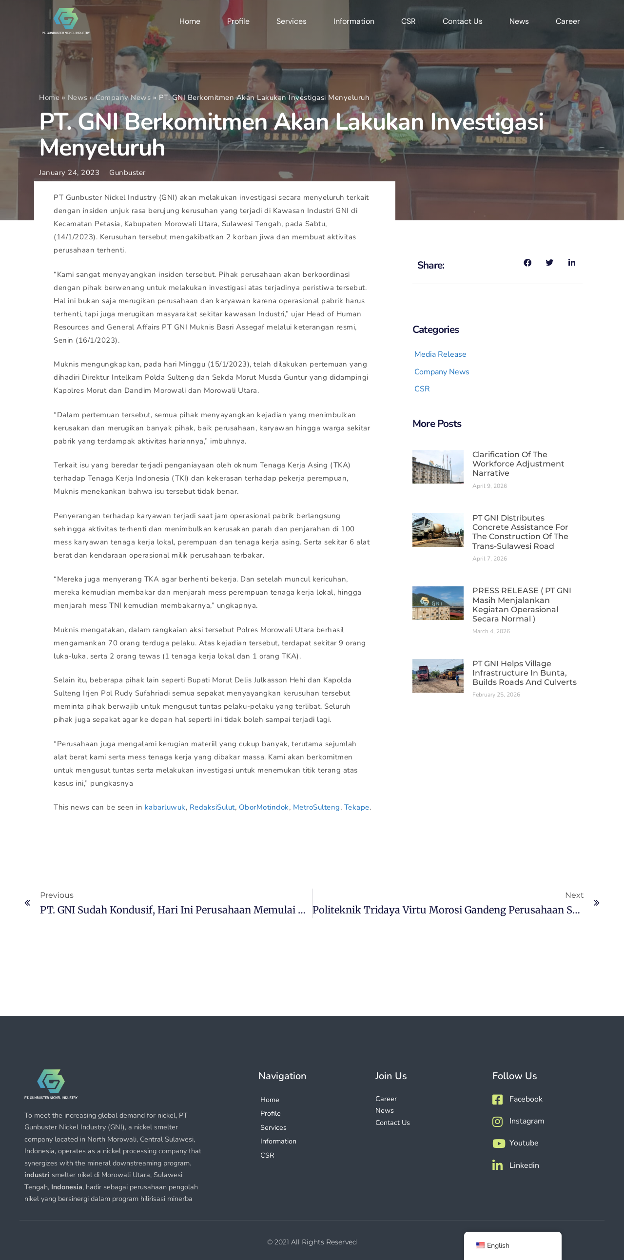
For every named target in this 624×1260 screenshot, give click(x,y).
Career (568, 24)
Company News (123, 97)
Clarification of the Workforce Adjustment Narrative (518, 464)
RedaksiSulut (212, 807)
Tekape (357, 807)
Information (353, 24)
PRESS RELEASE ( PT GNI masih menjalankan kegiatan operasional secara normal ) (521, 604)
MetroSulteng (316, 807)
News (519, 24)
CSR (408, 24)
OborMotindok (264, 807)
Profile (238, 24)
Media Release (440, 354)
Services (291, 24)
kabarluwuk (165, 807)
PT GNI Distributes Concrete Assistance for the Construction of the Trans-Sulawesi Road (520, 532)
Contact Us (463, 24)
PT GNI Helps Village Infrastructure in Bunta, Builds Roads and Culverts (524, 673)
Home (189, 24)
